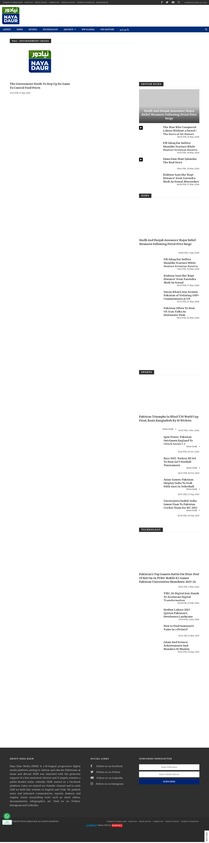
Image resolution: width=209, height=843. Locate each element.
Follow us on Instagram (106, 784)
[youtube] (173, 2)
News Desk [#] (167, 429)
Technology (50, 29)
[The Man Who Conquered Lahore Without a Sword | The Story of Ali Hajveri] (149, 132)
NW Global (88, 29)
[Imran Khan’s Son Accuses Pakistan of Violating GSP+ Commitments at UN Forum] (150, 296)
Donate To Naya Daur (13, 2)
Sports (33, 29)
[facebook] (162, 2)
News (20, 29)
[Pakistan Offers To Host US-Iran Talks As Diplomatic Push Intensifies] (150, 312)
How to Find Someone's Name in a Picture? (179, 628)
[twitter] (167, 2)
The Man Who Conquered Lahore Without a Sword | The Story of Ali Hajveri (180, 131)
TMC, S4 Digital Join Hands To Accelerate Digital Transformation (179, 598)
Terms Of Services (86, 2)
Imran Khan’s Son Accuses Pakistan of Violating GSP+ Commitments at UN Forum (181, 297)
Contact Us (54, 2)
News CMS (103, 826)
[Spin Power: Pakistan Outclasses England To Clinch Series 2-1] (150, 442)
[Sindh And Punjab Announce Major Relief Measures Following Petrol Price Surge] (169, 106)
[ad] (130, 15)
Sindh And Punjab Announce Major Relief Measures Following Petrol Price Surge (169, 114)
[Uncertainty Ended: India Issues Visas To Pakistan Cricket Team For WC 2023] (150, 506)
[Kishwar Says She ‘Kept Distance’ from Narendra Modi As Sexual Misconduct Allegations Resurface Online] (149, 179)
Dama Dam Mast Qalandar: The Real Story (180, 160)
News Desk (191, 447)
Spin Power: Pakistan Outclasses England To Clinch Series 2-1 (179, 441)
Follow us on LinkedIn (106, 779)
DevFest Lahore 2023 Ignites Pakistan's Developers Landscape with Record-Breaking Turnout (178, 617)
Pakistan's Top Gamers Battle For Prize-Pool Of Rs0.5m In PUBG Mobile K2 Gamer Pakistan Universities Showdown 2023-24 (169, 580)
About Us (28, 2)
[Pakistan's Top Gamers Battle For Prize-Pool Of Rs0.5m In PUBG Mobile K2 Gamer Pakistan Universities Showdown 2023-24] (169, 553)
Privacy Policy (68, 2)
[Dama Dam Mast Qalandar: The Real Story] (149, 164)
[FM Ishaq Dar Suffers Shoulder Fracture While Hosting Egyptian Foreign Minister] (149, 148)
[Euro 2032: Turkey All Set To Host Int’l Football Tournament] (150, 463)
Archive (70, 29)
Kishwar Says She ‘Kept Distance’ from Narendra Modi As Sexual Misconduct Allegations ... (180, 180)
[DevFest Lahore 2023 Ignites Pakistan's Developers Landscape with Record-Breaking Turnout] (150, 615)
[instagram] (179, 2)
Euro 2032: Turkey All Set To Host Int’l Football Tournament (180, 462)
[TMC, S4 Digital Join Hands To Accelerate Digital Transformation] (150, 599)
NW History (107, 29)
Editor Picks (150, 84)
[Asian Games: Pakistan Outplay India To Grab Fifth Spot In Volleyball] (150, 485)
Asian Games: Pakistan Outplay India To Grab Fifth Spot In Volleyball (179, 484)
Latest (7, 29)
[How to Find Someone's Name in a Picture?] (150, 631)
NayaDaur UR (102, 2)
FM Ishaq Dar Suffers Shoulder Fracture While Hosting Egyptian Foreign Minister (180, 148)
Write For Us (41, 2)
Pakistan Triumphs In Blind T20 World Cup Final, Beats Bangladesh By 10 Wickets (168, 420)
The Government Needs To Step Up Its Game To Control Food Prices (38, 85)
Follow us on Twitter (105, 773)
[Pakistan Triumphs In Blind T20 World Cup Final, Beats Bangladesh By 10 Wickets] (169, 394)
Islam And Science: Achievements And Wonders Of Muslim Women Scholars (177, 648)
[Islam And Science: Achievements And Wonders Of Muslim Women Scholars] (150, 648)
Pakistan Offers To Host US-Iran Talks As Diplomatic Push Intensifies (179, 313)
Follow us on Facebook (106, 767)
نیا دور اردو (124, 29)
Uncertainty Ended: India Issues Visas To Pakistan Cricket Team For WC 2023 (181, 505)
